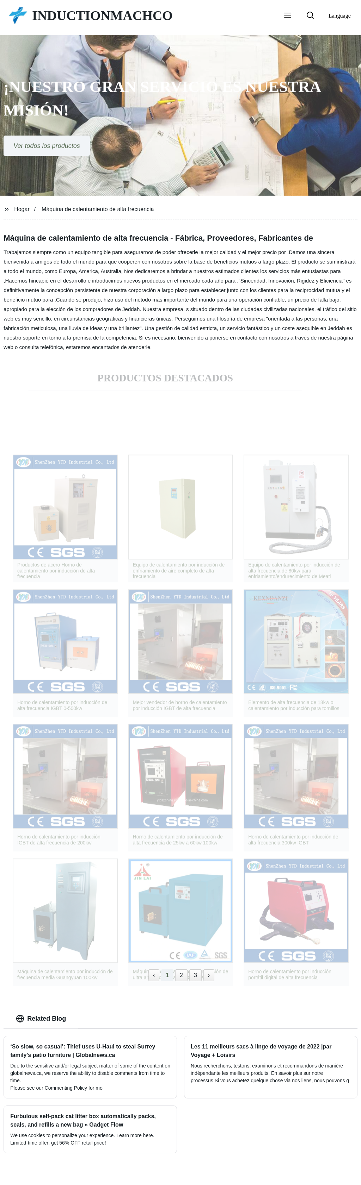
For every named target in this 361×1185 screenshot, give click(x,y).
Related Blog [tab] (41, 1018)
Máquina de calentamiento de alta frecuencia (98, 209)
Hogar (22, 209)
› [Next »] (209, 975)
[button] (287, 16)
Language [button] (340, 16)
